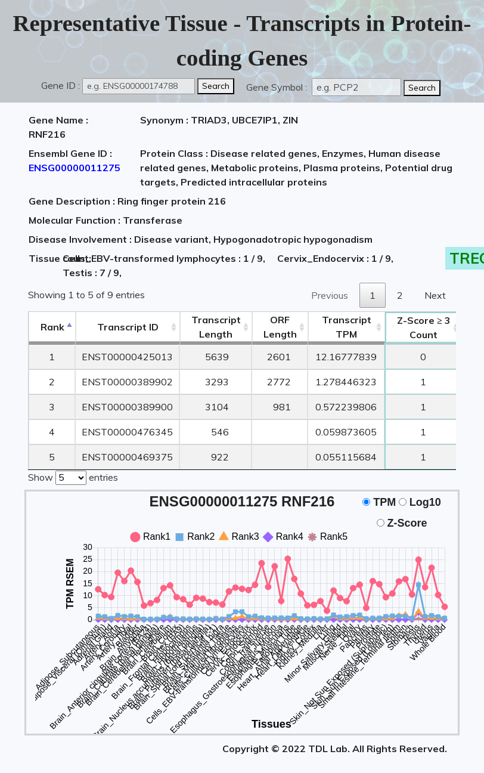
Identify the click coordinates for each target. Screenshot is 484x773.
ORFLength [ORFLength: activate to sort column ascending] (280, 327)
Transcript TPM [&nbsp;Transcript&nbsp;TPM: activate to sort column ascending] (346, 327)
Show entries (73, 476)
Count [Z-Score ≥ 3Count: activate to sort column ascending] (424, 327)
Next (435, 295)
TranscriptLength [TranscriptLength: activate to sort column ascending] (216, 327)
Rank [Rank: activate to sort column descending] (52, 327)
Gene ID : (60, 85)
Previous (329, 295)
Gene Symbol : (277, 87)
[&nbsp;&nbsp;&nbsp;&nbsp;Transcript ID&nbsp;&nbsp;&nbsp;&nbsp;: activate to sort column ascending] (128, 327)
